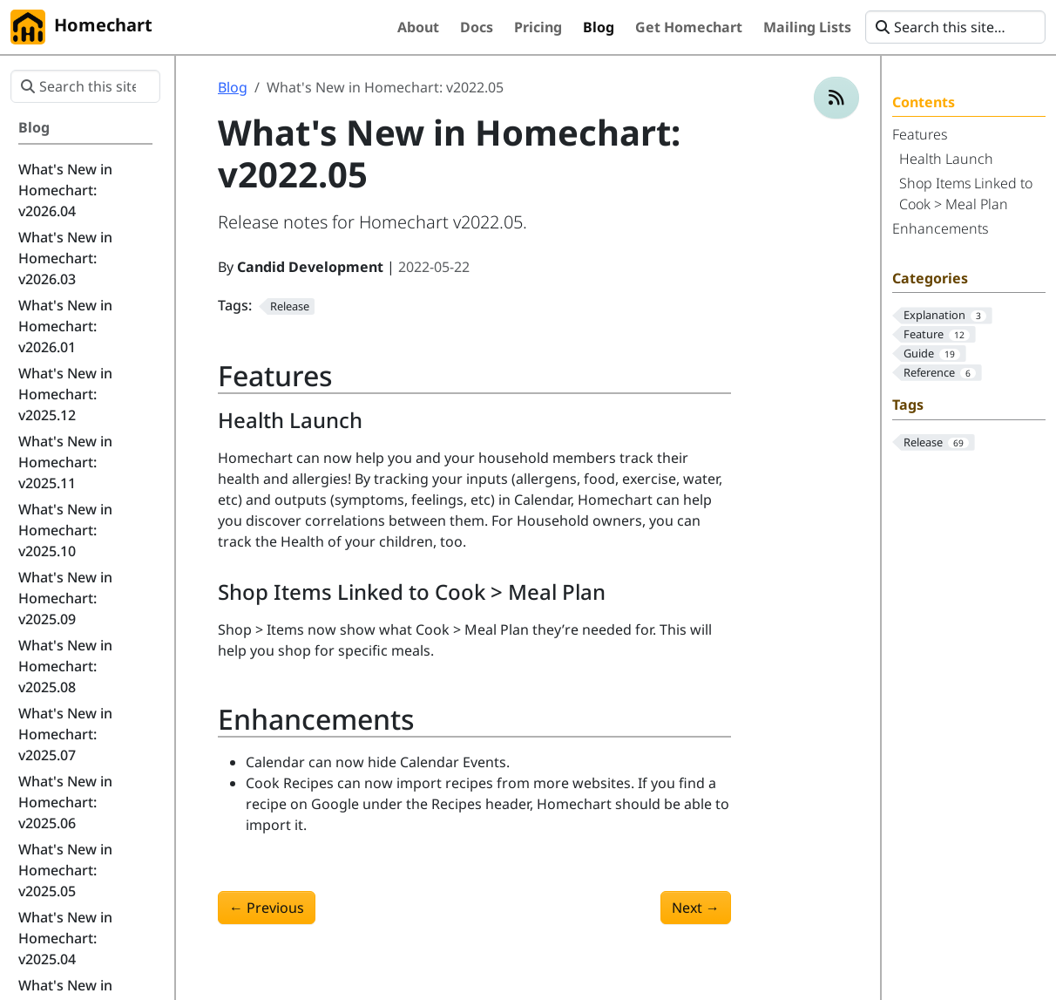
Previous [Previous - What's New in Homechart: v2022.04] (266, 907)
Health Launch (946, 158)
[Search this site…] (955, 27)
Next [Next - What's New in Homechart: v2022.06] (696, 907)
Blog (232, 87)
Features (919, 134)
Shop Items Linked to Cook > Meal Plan (965, 193)
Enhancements (940, 228)
